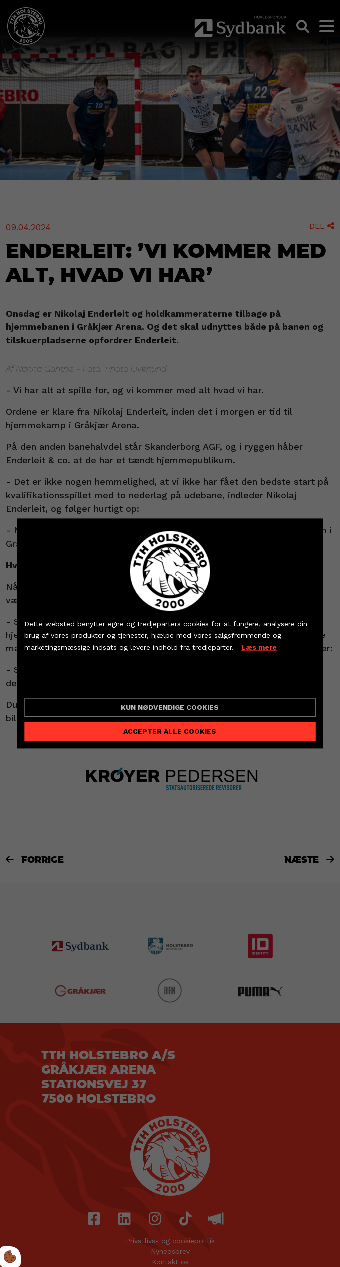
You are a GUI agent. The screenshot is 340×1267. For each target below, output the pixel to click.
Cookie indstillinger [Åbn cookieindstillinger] (59, 682)
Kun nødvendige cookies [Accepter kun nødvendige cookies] (170, 708)
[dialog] (170, 633)
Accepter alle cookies (169, 732)
